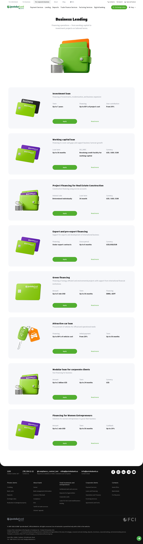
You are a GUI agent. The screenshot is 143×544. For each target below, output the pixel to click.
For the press (116, 495)
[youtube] (134, 472)
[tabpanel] (71, 268)
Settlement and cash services (68, 489)
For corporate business (42, 2)
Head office (115, 487)
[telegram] (129, 472)
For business (26, 2)
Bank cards (10, 491)
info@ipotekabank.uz (90, 471)
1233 (9, 471)
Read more (95, 121)
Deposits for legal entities (67, 493)
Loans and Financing (92, 491)
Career (35, 487)
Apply (65, 121)
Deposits (55, 7)
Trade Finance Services (68, 7)
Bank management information (42, 491)
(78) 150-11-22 (28, 471)
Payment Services (36, 7)
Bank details (115, 491)
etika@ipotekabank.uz (69, 471)
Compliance (36, 499)
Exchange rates (11, 499)
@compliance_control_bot (47, 471)
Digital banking (99, 7)
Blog (64, 2)
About (56, 2)
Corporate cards (64, 497)
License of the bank (39, 495)
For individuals (13, 2)
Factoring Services (85, 7)
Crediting (10, 487)
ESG (72, 2)
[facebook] (113, 472)
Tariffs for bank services (40, 507)
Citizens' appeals (38, 510)
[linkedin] (124, 472)
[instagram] (118, 472)
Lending (48, 7)
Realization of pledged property (16, 503)
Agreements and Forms (93, 503)
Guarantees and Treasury (93, 495)
